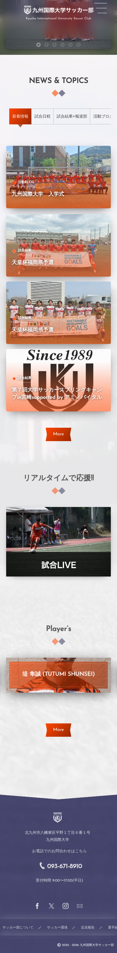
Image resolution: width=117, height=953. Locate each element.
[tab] (20, 116)
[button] (100, 8)
